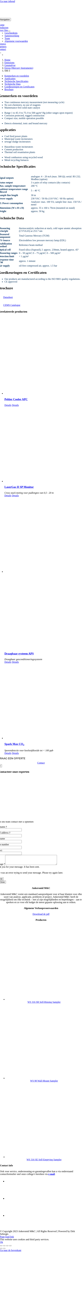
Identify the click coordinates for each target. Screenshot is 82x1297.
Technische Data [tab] (12, 84)
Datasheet (8, 297)
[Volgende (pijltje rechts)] (4, 1250)
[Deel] (7, 1247)
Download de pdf (40, 916)
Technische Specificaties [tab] (16, 81)
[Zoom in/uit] (1, 1247)
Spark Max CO (14, 744)
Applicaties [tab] (9, 78)
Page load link (7, 1238)
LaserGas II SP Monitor (19, 487)
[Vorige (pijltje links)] (1, 1250)
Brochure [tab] (9, 89)
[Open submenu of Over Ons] (9, 31)
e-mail (51, 1176)
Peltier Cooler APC (16, 399)
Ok (1, 1244)
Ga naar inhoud (7, 1)
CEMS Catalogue (11, 305)
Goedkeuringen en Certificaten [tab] (19, 86)
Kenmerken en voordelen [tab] (16, 76)
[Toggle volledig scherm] (4, 1247)
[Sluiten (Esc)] (10, 1247)
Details (7, 405)
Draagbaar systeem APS (19, 653)
